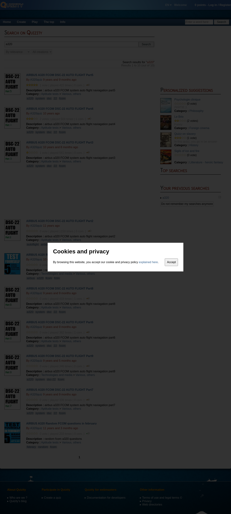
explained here (148, 262)
